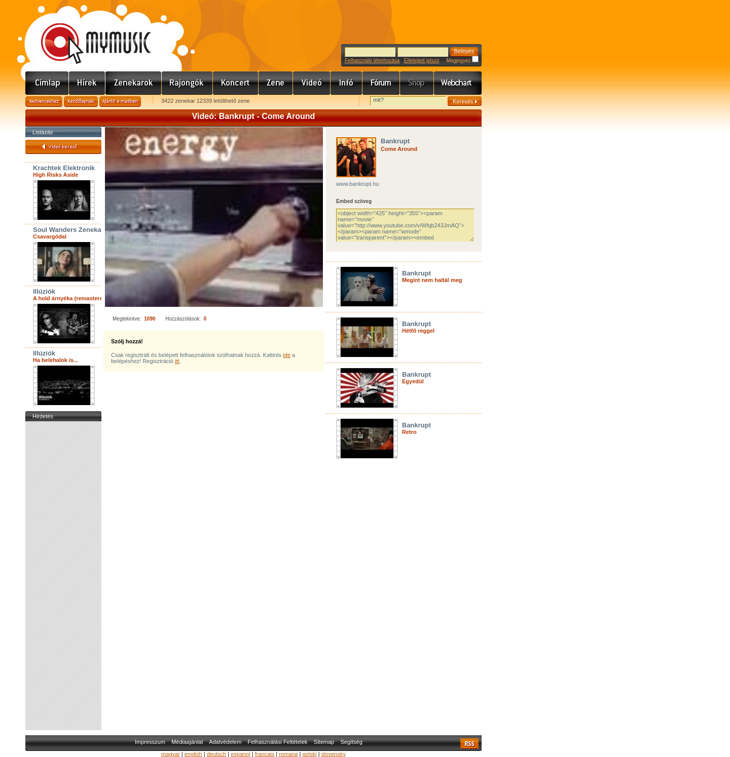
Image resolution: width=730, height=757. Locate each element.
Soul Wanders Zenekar (68, 229)
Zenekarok (133, 83)
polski (309, 754)
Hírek (87, 83)
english (193, 754)
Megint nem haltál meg (432, 280)
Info (346, 83)
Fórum (381, 83)
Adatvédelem (225, 742)
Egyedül (413, 381)
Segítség (351, 742)
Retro (409, 432)
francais (265, 754)
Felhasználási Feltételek (278, 742)
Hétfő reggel (418, 331)
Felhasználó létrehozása (372, 60)
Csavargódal (49, 236)
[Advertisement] (63, 576)
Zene (276, 83)
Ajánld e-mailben (120, 101)
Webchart (458, 83)
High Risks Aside (55, 175)
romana (288, 754)
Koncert (236, 83)
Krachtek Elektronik (64, 168)
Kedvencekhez (43, 101)
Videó (312, 83)
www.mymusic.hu (87, 33)
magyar (170, 754)
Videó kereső (63, 147)
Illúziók (44, 291)
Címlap (47, 83)
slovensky (333, 754)
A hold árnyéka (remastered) (70, 298)
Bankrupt (395, 141)
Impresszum (150, 742)
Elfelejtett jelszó (421, 60)
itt (177, 361)
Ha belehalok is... (55, 360)
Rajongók (187, 83)
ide (286, 355)
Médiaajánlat (187, 742)
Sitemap (324, 742)
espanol (240, 754)
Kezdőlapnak (81, 101)
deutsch (217, 754)
